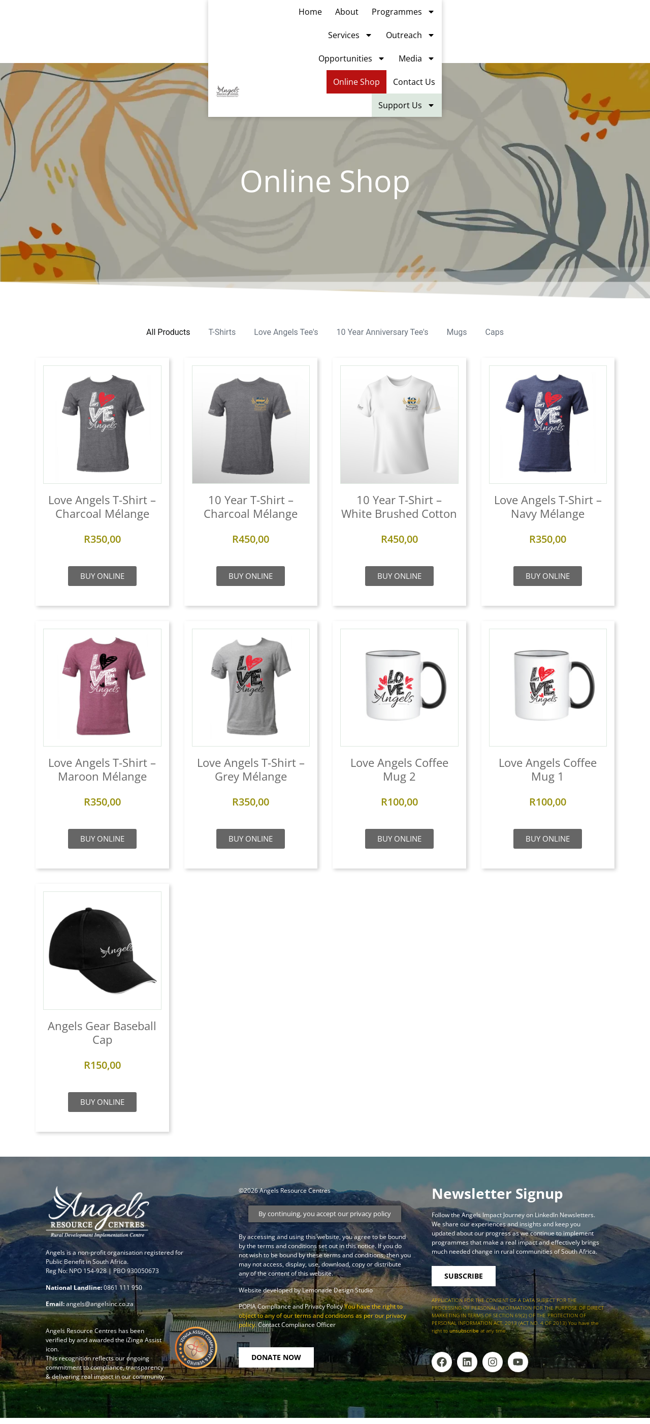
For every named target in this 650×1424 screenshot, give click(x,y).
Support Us (615, 51)
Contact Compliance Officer (297, 1324)
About (189, 28)
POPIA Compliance (265, 1306)
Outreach (373, 28)
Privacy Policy (324, 1306)
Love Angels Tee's (286, 332)
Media (510, 28)
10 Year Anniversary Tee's (383, 332)
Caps (494, 332)
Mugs (457, 332)
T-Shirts (222, 332)
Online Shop (564, 28)
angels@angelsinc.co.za (100, 1303)
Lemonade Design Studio (337, 1290)
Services (313, 28)
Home (153, 28)
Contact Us (622, 28)
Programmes (246, 28)
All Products (168, 332)
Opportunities (444, 28)
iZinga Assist (143, 1340)
